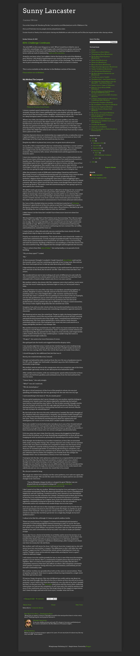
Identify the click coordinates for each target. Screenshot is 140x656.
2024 (93, 138)
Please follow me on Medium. (33, 72)
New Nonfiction (29, 631)
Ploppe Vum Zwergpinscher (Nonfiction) (104, 67)
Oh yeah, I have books (40, 620)
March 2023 (97, 148)
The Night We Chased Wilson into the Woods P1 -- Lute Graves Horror (103, 82)
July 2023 (96, 145)
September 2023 (98, 143)
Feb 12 (97, 158)
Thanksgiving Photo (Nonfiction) (101, 54)
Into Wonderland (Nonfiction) (101, 71)
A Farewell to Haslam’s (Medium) (102, 102)
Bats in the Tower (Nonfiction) (101, 64)
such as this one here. (57, 53)
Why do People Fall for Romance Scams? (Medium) (101, 115)
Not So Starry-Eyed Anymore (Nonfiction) (100, 57)
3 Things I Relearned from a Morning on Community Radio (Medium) (104, 99)
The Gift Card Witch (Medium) (101, 118)
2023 (93, 141)
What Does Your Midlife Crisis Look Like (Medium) (103, 121)
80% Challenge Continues (36, 42)
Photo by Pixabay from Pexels (38, 107)
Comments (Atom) (37, 608)
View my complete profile (98, 178)
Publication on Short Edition (100, 52)
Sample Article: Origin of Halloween (102, 85)
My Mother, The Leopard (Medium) (102, 113)
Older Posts (79, 605)
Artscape (75, 203)
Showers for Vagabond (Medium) (102, 107)
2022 (93, 162)
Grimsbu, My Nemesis (98, 124)
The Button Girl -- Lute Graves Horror (103, 79)
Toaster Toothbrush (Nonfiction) (101, 69)
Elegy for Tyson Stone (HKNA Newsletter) (101, 88)
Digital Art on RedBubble (99, 127)
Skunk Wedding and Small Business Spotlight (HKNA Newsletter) (102, 92)
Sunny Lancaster (49, 11)
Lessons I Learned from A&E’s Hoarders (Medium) (104, 95)
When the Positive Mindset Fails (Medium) (101, 109)
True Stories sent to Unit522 (100, 77)
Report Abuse (110, 167)
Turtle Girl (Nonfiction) (98, 62)
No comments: (40, 599)
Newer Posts (27, 605)
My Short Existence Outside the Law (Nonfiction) (102, 74)
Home (53, 605)
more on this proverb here (54, 486)
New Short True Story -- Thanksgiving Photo (38, 614)
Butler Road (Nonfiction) (99, 60)
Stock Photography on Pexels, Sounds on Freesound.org (104, 129)
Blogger (88, 646)
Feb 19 (97, 153)
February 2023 (98, 150)
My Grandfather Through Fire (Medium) (104, 104)
